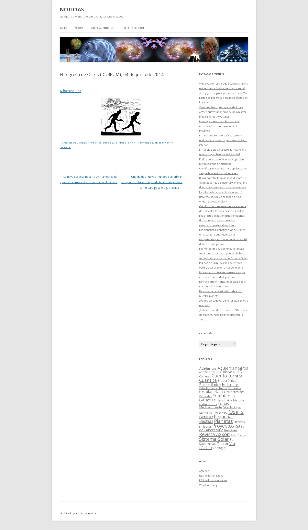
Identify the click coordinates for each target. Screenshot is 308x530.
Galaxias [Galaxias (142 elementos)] (207, 400)
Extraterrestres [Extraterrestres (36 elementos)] (233, 392)
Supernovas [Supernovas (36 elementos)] (207, 444)
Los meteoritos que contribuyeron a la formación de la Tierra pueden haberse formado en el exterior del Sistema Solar (223, 253)
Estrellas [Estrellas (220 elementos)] (230, 384)
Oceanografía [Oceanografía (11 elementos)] (220, 412)
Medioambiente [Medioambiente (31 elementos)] (210, 407)
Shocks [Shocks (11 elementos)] (242, 435)
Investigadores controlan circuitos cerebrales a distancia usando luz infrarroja (219, 126)
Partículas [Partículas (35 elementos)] (206, 417)
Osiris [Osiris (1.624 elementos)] (236, 412)
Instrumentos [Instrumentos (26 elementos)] (208, 404)
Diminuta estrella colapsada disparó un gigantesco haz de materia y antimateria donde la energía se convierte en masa (223, 182)
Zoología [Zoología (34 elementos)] (219, 448)
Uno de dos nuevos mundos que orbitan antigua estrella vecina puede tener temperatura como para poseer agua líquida (151, 182)
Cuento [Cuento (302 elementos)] (219, 376)
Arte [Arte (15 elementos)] (201, 372)
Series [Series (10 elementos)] (234, 435)
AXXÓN (79, 28)
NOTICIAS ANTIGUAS (102, 28)
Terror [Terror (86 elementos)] (222, 443)
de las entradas (211, 475)
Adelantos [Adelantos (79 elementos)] (208, 368)
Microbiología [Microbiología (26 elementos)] (232, 407)
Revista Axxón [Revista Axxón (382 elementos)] (214, 434)
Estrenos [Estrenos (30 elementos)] (234, 388)
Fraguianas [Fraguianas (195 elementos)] (224, 395)
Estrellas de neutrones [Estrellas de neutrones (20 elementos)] (213, 388)
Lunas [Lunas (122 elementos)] (223, 403)
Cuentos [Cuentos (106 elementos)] (235, 376)
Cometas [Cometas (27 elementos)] (205, 376)
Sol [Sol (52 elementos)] (232, 439)
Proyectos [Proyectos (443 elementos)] (223, 425)
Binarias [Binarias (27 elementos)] (227, 372)
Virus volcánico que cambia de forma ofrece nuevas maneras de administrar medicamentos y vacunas (222, 111)
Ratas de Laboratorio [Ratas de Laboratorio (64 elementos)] (221, 428)
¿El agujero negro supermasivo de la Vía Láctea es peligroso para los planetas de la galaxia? (223, 97)
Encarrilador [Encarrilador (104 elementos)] (210, 384)
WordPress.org (208, 485)
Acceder (204, 471)
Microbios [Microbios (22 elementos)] (205, 413)
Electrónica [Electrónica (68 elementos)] (227, 380)
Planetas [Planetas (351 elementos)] (223, 421)
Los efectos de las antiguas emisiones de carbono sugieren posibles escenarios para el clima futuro (222, 220)
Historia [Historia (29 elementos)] (238, 400)
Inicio (63, 28)
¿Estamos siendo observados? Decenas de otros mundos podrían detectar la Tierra (223, 314)
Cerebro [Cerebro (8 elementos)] (237, 372)
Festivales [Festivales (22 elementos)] (205, 396)
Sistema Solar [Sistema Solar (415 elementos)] (214, 439)
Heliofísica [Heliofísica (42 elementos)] (224, 400)
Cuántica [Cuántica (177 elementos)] (208, 380)
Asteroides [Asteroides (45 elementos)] (213, 371)
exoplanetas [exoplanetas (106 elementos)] (210, 391)
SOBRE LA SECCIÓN (133, 28)
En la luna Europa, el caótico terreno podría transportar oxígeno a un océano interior (223, 140)
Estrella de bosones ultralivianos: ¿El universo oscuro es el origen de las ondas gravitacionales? (221, 196)
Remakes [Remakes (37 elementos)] (230, 430)
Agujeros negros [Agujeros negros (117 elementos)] (233, 368)
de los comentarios (213, 480)
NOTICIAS (72, 9)
